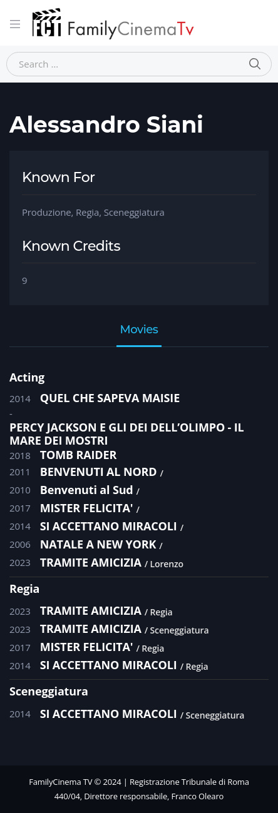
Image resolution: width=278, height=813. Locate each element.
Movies (139, 330)
